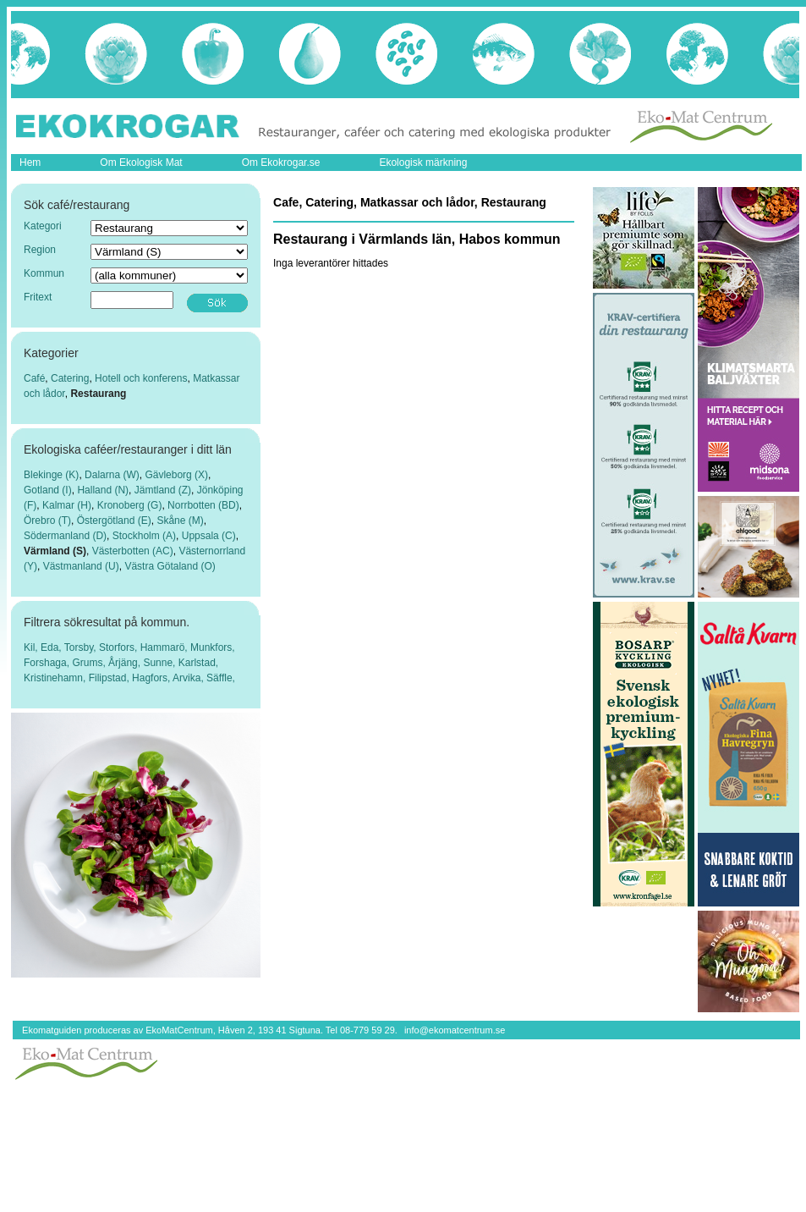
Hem (30, 162)
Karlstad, (198, 663)
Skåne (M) (179, 520)
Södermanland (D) (65, 536)
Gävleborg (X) (176, 475)
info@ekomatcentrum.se (454, 1030)
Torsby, (81, 647)
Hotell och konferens (141, 378)
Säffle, (220, 678)
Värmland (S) (55, 551)
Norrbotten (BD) (203, 505)
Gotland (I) (48, 490)
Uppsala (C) (209, 536)
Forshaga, (48, 663)
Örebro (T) (47, 520)
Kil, (32, 647)
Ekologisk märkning (423, 162)
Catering (70, 378)
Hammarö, (165, 647)
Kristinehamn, (56, 678)
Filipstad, (110, 678)
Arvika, (189, 678)
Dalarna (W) (112, 475)
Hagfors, (152, 678)
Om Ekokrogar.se (281, 162)
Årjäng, (125, 663)
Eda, (52, 647)
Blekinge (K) (51, 475)
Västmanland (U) (81, 566)
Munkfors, (212, 647)
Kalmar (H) (66, 505)
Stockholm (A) (144, 536)
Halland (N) (103, 490)
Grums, (90, 663)
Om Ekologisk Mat (141, 162)
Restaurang (98, 393)
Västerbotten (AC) (132, 551)
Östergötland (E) (114, 520)
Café (34, 378)
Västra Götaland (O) (169, 566)
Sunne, (160, 663)
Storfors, (119, 647)
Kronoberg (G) (129, 505)
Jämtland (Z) (162, 490)
